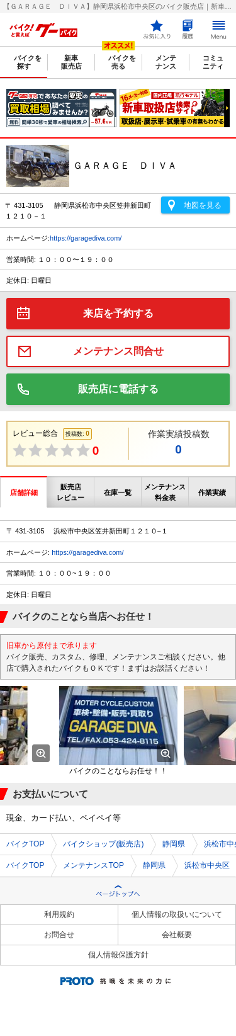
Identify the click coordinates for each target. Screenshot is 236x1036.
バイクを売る (122, 62)
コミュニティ (213, 62)
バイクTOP (25, 844)
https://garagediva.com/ (85, 238)
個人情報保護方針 (118, 954)
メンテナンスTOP (93, 865)
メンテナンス (165, 62)
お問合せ (59, 934)
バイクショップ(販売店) (103, 844)
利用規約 (59, 914)
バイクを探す (28, 62)
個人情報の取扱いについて (177, 914)
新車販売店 (71, 62)
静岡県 (173, 844)
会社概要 (177, 934)
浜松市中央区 (207, 865)
